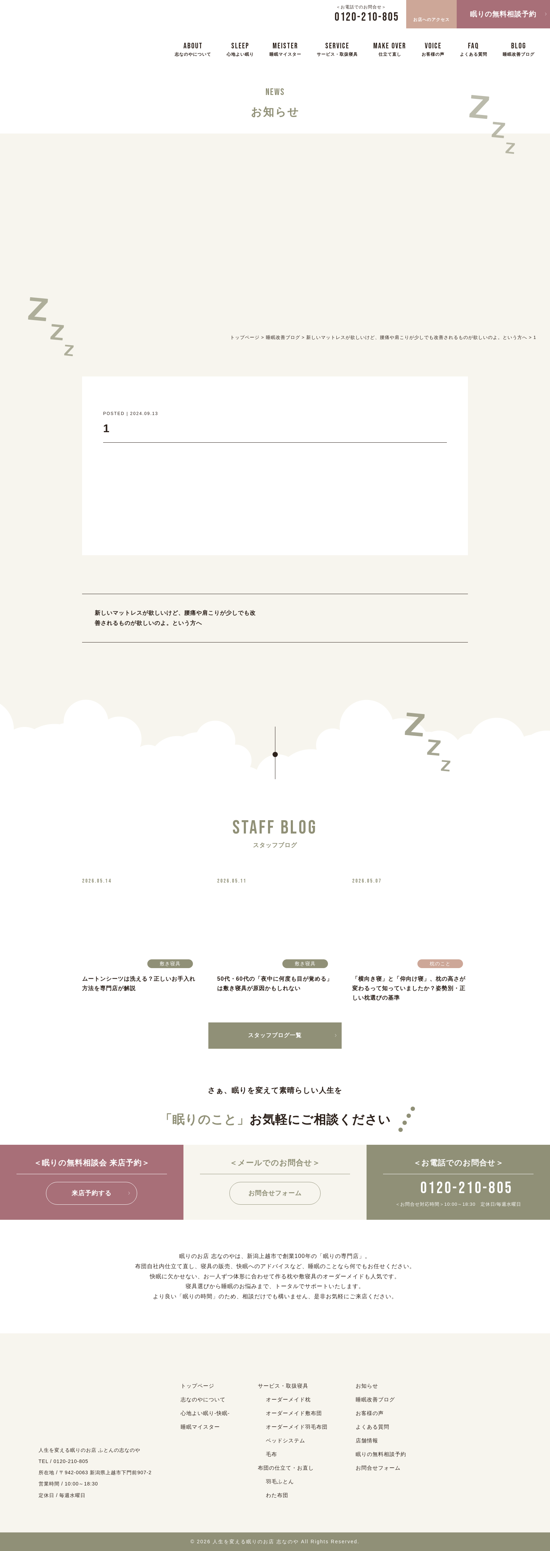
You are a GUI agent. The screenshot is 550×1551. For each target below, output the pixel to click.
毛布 (271, 1454)
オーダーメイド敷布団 (294, 1413)
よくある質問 (372, 1427)
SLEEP (240, 48)
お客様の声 (370, 1413)
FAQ (473, 48)
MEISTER (285, 48)
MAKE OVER (389, 48)
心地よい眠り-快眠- (205, 1413)
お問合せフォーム (275, 1193)
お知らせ (367, 1386)
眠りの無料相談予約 (503, 14)
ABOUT (193, 48)
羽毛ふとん (280, 1481)
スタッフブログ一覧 (275, 1035)
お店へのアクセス (431, 13)
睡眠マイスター (200, 1427)
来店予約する (92, 1193)
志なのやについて (203, 1399)
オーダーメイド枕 (288, 1399)
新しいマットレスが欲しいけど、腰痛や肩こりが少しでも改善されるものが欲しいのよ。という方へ (175, 618)
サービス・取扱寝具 (283, 1386)
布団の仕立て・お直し (286, 1468)
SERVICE (337, 48)
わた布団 (277, 1495)
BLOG (519, 48)
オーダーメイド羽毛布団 (297, 1427)
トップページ (197, 1386)
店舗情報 (367, 1440)
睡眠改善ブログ (375, 1399)
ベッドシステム (285, 1440)
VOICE (433, 48)
